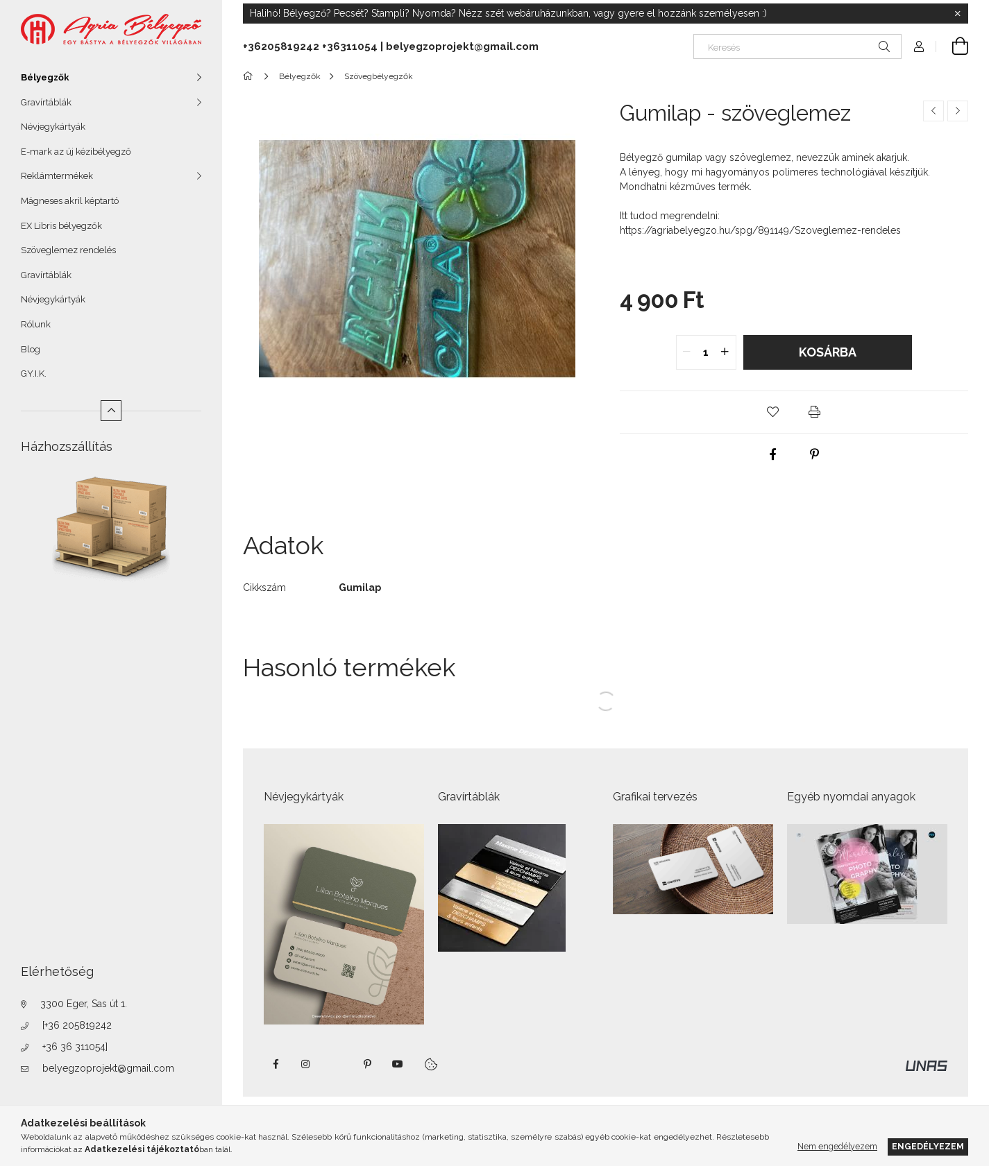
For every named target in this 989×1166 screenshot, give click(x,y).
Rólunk (36, 324)
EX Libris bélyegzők (61, 226)
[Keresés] (797, 46)
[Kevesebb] (111, 410)
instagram (306, 1064)
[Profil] (919, 46)
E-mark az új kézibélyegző (76, 151)
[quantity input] (706, 352)
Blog (30, 349)
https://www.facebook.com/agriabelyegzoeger (275, 1064)
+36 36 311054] (75, 1046)
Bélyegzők (45, 77)
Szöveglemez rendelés (68, 250)
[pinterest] (815, 454)
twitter (336, 1064)
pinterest (367, 1064)
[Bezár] (957, 13)
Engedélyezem (928, 1146)
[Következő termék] (957, 111)
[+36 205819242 (77, 1025)
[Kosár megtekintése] (952, 46)
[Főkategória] (250, 76)
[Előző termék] (933, 111)
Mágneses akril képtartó (70, 201)
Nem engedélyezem (837, 1146)
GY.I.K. (34, 373)
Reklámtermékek (57, 176)
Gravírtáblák (46, 102)
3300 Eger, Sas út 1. (83, 1003)
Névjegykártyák (53, 126)
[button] (773, 412)
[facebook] (773, 454)
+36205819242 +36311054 (310, 46)
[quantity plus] (725, 352)
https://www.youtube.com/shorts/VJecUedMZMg (397, 1064)
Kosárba (827, 352)
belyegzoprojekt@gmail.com (108, 1068)
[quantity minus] (687, 352)
